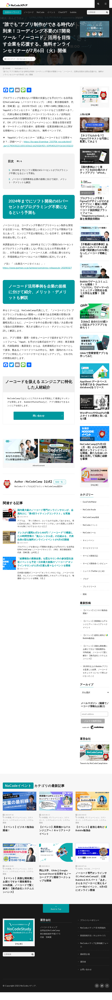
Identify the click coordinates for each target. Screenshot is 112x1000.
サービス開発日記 (91, 557)
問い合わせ (38, 418)
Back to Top (56, 917)
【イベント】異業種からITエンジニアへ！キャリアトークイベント (95, 627)
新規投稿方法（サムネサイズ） (94, 944)
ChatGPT (62, 14)
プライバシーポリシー (90, 928)
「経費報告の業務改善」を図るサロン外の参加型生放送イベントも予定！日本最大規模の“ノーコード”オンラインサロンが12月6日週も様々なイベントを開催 (45, 564)
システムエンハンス (17, 822)
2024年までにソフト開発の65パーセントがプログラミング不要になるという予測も (38, 174)
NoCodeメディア (28, 993)
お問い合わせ (86, 977)
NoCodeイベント (26, 61)
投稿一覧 (59, 484)
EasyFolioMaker (90, 504)
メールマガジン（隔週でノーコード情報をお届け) (95, 707)
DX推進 (8, 819)
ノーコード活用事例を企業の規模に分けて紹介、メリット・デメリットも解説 (38, 183)
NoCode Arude (90, 511)
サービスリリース (91, 549)
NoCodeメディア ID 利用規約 (93, 936)
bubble (73, 14)
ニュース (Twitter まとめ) (94, 575)
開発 (85, 598)
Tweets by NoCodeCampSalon (93, 765)
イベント (51, 14)
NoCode (40, 14)
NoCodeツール (90, 534)
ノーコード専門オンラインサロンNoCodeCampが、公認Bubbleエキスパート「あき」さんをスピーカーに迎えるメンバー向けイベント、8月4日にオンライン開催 (92, 888)
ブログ (86, 583)
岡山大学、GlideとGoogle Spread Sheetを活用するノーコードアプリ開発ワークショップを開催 (55, 880)
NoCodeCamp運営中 (54, 489)
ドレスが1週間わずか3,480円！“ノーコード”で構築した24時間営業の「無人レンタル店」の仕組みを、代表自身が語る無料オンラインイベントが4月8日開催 (45, 538)
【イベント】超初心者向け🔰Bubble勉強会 (92, 831)
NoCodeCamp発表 (91, 519)
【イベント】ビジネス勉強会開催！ (19, 831)
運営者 (83, 969)
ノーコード (29, 14)
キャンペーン (89, 542)
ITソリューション (20, 819)
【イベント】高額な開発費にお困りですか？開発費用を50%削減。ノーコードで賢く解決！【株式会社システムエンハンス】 (95, 655)
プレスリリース (90, 590)
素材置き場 (85, 962)
